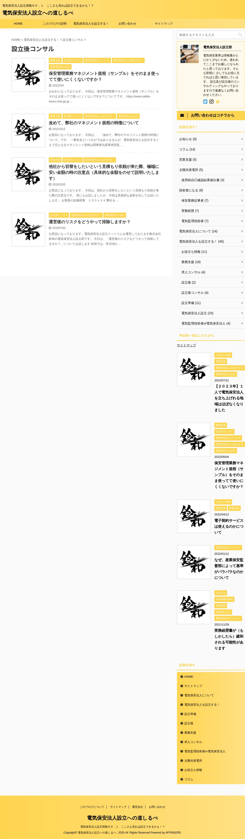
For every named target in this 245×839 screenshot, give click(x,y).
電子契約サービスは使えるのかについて (228, 526)
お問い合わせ (127, 23)
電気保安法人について (199, 695)
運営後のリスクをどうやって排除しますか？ (90, 222)
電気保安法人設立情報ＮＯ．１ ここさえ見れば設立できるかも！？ (122, 826)
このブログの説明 (55, 23)
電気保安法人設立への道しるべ (37, 13)
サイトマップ (164, 23)
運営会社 (137, 807)
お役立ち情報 (193, 770)
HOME (18, 23)
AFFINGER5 (173, 832)
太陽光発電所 (193, 760)
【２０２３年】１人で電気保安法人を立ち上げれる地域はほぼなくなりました (228, 398)
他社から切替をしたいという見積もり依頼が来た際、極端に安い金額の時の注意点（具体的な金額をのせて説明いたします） (104, 172)
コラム (188, 779)
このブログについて (92, 807)
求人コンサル (193, 742)
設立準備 (190, 714)
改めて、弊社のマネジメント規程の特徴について (94, 123)
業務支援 (190, 732)
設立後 (188, 723)
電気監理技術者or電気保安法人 (204, 751)
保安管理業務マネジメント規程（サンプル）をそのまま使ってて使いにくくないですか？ (228, 475)
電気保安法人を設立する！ (91, 23)
